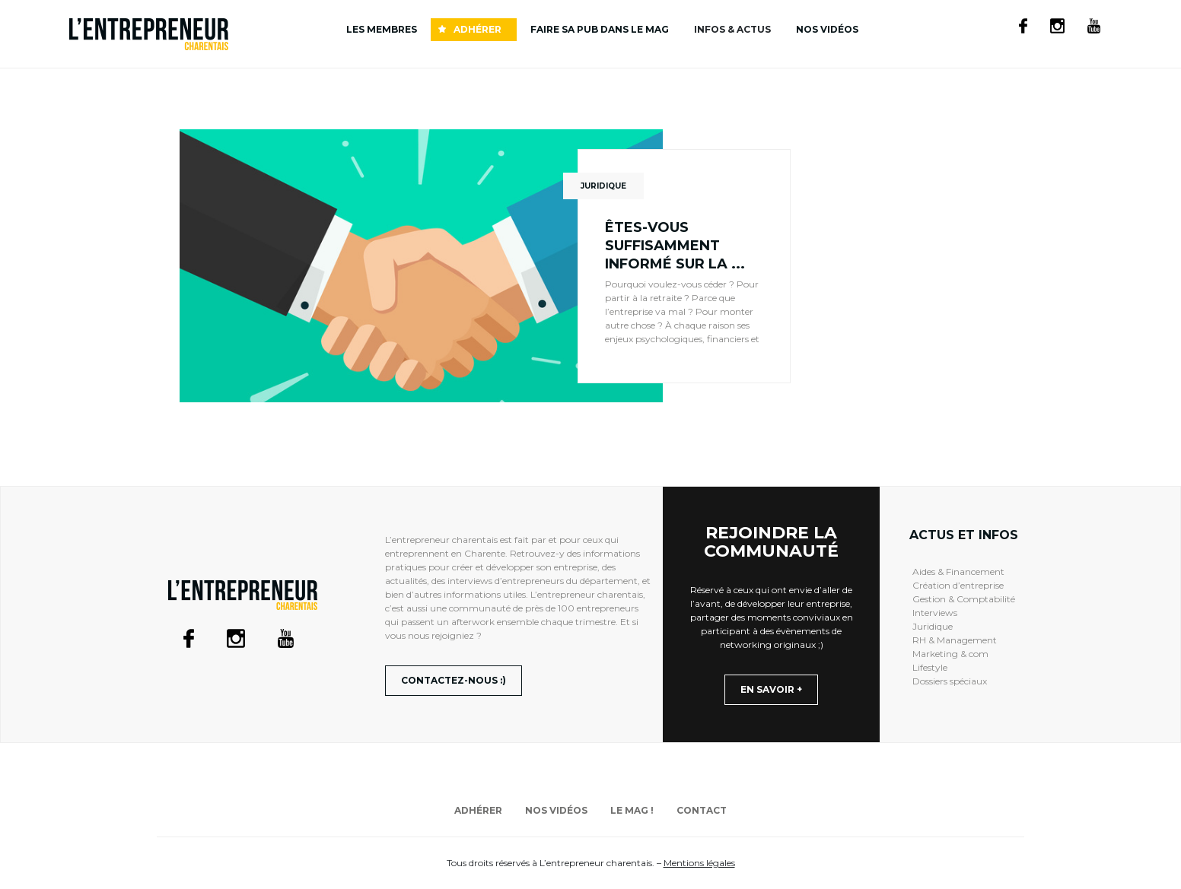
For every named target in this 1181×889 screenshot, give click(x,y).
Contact (701, 810)
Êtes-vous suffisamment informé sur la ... (675, 245)
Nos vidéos (827, 29)
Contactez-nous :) (453, 680)
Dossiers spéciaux (949, 681)
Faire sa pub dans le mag (599, 29)
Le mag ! (632, 810)
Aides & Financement (958, 571)
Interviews (934, 612)
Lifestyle (929, 667)
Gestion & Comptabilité (963, 599)
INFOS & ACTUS (732, 29)
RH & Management (954, 640)
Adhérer (477, 29)
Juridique (932, 626)
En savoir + (771, 689)
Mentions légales (699, 862)
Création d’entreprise (958, 585)
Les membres (381, 29)
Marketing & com (950, 653)
